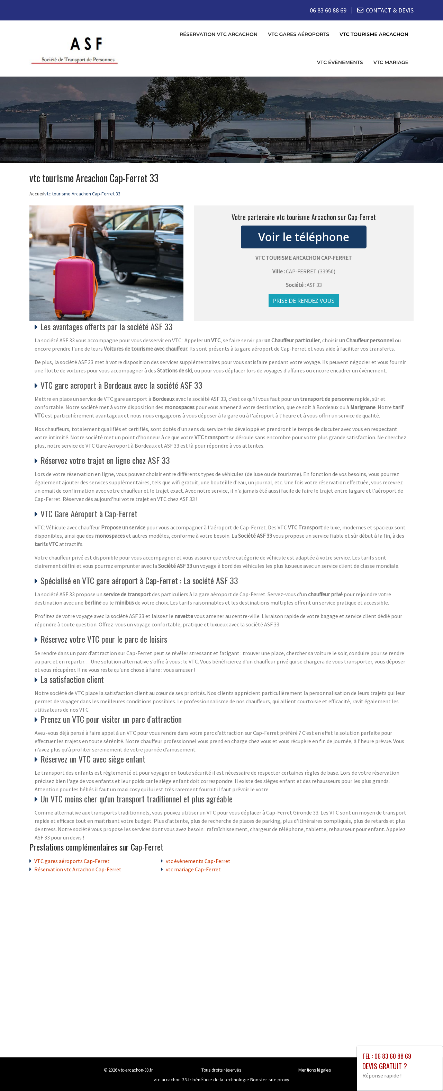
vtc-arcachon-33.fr (135, 1069)
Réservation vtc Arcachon (218, 34)
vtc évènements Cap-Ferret (198, 860)
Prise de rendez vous (304, 300)
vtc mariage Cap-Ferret (193, 868)
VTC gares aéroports (298, 34)
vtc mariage (390, 62)
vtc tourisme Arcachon (374, 34)
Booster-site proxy (269, 1079)
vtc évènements (340, 62)
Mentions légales (314, 1069)
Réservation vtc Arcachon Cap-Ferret (77, 868)
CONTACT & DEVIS (390, 10)
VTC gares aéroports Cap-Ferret (72, 860)
